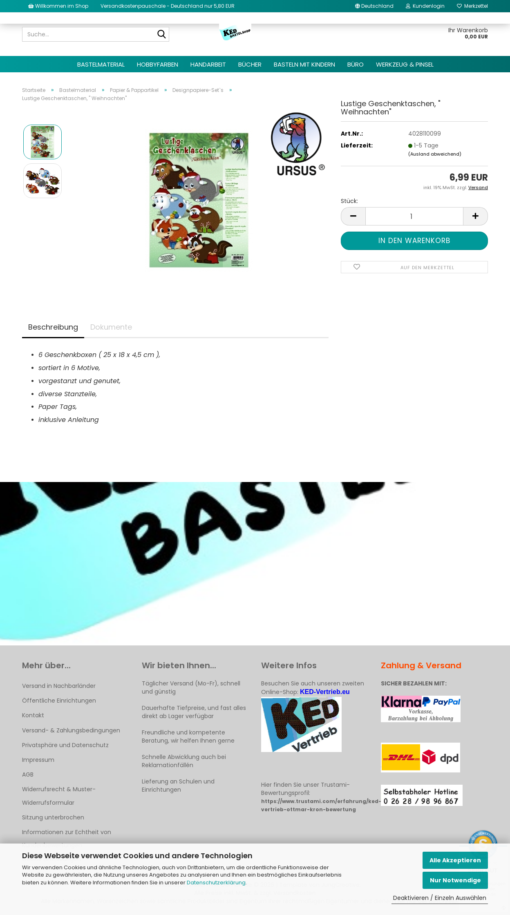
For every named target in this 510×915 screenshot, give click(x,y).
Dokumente (111, 327)
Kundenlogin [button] (425, 5)
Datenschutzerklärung (216, 882)
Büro (355, 64)
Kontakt (33, 715)
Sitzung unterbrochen (53, 817)
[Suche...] (161, 34)
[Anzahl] (414, 216)
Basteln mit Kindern (304, 64)
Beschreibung (53, 327)
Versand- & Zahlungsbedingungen (71, 730)
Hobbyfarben (157, 64)
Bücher (250, 64)
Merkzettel (472, 5)
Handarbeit (208, 64)
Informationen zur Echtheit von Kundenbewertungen (66, 838)
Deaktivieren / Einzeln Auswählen (439, 898)
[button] (374, 6)
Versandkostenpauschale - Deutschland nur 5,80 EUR (168, 5)
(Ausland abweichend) (434, 154)
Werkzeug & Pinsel (405, 64)
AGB (28, 774)
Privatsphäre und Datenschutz (65, 745)
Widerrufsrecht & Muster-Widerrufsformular (59, 795)
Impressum (38, 760)
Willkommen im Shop (58, 5)
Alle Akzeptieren (455, 860)
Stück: (349, 201)
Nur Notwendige (455, 880)
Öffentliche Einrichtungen (59, 700)
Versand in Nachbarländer (59, 686)
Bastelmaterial (101, 64)
